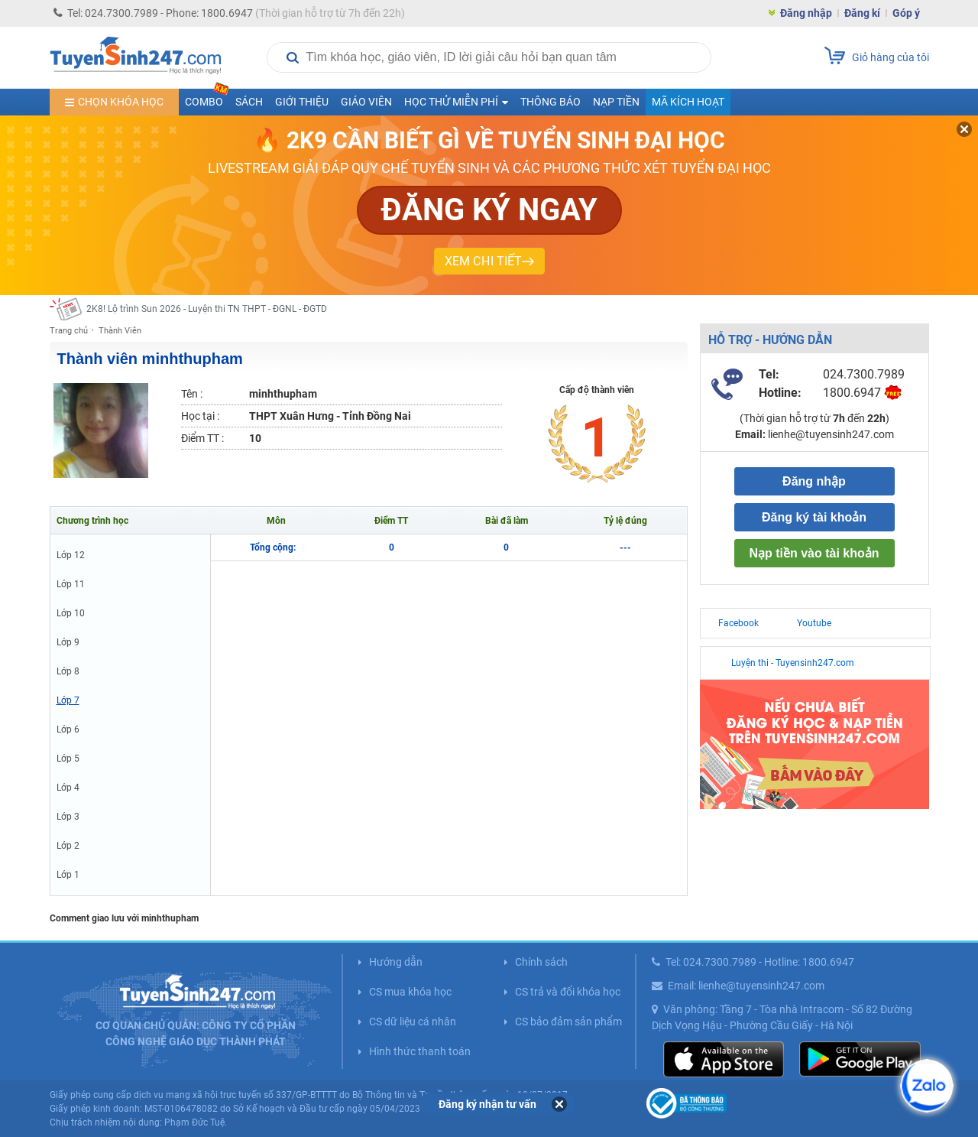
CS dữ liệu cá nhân (412, 1021)
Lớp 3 (68, 816)
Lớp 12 (71, 555)
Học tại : (200, 416)
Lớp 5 (68, 758)
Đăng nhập (806, 13)
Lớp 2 (68, 845)
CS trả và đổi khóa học (567, 992)
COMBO (207, 98)
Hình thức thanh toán (420, 1051)
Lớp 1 (68, 874)
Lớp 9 (68, 642)
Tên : (191, 394)
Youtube (814, 623)
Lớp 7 (68, 700)
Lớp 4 (68, 787)
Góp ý (906, 13)
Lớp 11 (71, 584)
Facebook (738, 623)
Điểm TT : (202, 438)
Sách (249, 102)
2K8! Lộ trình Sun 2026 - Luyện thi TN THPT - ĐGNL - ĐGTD (206, 309)
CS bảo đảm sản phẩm (568, 1021)
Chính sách (541, 962)
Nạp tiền (616, 102)
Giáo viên (366, 102)
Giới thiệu (302, 102)
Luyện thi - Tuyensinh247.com (792, 663)
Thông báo (550, 102)
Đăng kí (862, 13)
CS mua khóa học (410, 992)
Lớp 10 (71, 613)
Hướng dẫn (396, 962)
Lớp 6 (68, 729)
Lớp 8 (68, 671)
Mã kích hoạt (688, 102)
